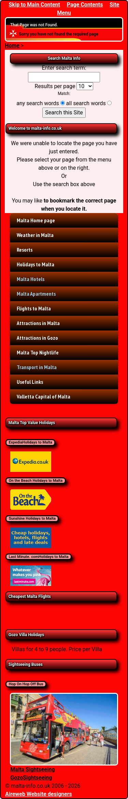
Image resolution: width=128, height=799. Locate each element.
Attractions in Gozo (37, 337)
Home (13, 45)
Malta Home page (36, 220)
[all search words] (109, 103)
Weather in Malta (35, 235)
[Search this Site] (63, 113)
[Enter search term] (64, 77)
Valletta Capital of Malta (43, 396)
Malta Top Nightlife (38, 352)
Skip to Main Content (34, 4)
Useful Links (30, 381)
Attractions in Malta (38, 323)
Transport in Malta (37, 367)
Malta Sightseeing (32, 769)
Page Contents (85, 4)
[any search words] (62, 103)
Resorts (24, 249)
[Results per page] (84, 86)
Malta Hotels (30, 279)
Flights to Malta (34, 308)
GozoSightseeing (31, 777)
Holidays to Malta (35, 264)
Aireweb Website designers (38, 794)
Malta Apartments (36, 293)
